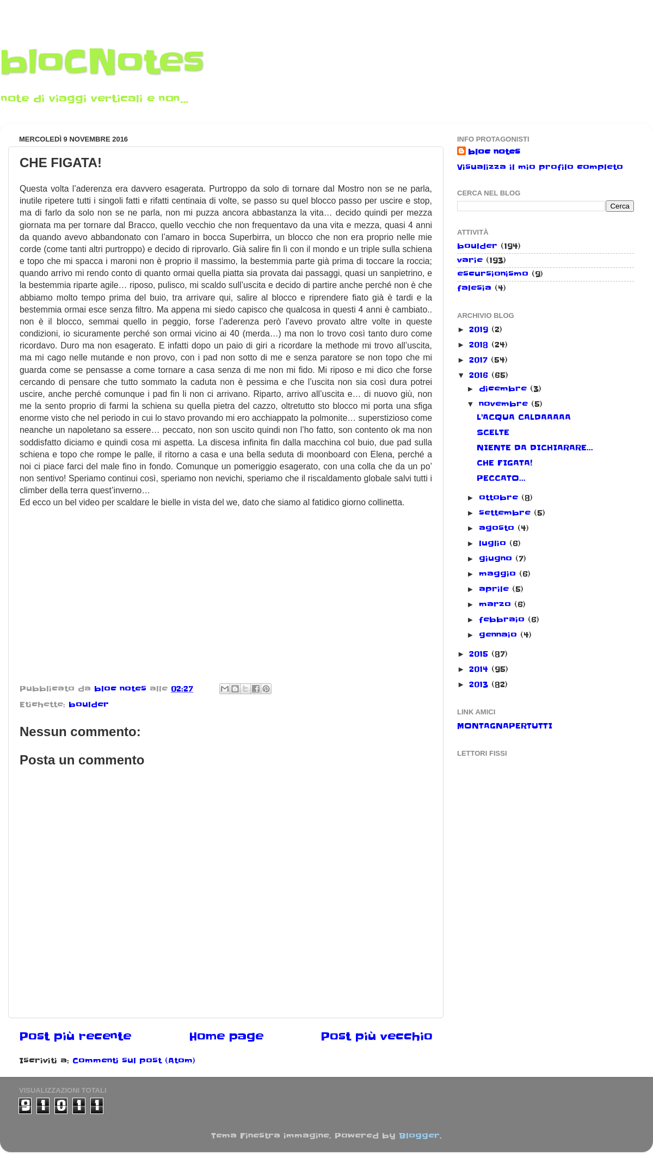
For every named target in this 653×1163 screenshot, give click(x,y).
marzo (496, 604)
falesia (474, 288)
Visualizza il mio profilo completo (540, 167)
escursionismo (492, 273)
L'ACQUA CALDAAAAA (524, 417)
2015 (480, 653)
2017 (480, 359)
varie (470, 260)
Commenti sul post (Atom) (133, 1060)
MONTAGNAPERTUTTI (504, 725)
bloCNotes (102, 62)
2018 (480, 344)
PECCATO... (501, 478)
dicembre (504, 388)
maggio (499, 573)
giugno (497, 558)
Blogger (419, 1135)
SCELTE (493, 432)
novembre (505, 404)
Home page (226, 1036)
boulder (89, 704)
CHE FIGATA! (504, 462)
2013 (480, 684)
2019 (480, 329)
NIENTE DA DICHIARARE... (535, 447)
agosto (498, 528)
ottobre (500, 497)
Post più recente (75, 1036)
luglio (494, 543)
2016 (480, 375)
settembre (506, 512)
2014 (480, 669)
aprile (495, 589)
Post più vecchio (377, 1036)
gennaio (499, 634)
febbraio (503, 619)
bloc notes (494, 151)
